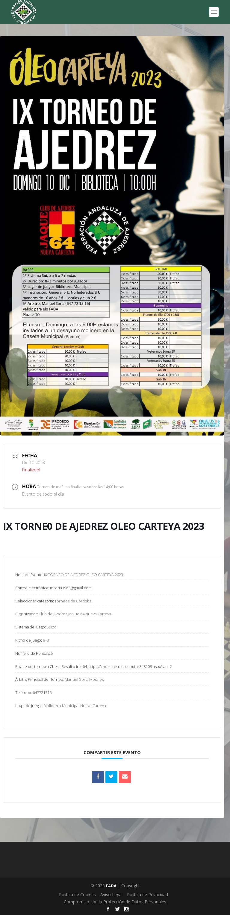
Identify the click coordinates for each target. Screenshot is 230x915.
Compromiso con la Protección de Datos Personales (115, 902)
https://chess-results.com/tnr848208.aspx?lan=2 (130, 666)
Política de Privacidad (147, 894)
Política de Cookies (77, 894)
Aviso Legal (111, 894)
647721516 (42, 692)
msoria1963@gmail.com (71, 587)
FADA (111, 885)
